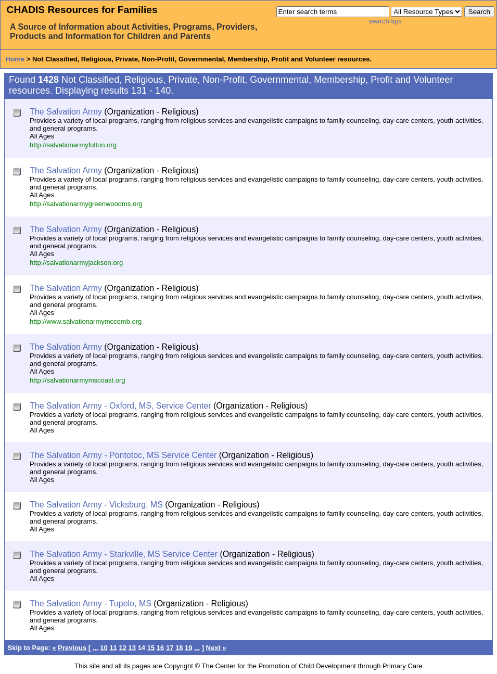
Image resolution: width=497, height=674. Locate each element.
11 (113, 648)
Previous (72, 648)
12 (122, 648)
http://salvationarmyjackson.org (76, 262)
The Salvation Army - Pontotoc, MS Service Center (123, 455)
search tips (385, 21)
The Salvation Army (66, 111)
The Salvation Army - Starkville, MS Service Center (124, 554)
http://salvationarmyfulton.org (73, 145)
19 (188, 648)
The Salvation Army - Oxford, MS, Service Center (120, 405)
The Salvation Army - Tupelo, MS (90, 603)
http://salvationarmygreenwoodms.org (86, 204)
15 (151, 648)
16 (160, 648)
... (95, 648)
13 (132, 648)
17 (169, 648)
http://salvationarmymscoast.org (77, 380)
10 (103, 648)
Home (15, 59)
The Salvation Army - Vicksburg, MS (96, 504)
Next (213, 648)
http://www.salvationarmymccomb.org (86, 321)
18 (179, 648)
